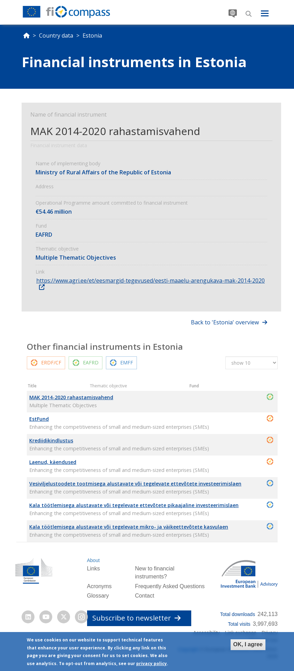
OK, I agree (248, 645)
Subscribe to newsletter (136, 618)
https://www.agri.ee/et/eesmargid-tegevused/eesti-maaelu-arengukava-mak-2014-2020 (150, 280)
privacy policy (151, 665)
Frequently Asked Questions (169, 586)
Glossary (98, 596)
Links (93, 568)
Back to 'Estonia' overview (225, 322)
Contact (144, 596)
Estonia (92, 35)
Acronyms (99, 586)
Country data (56, 35)
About (93, 560)
